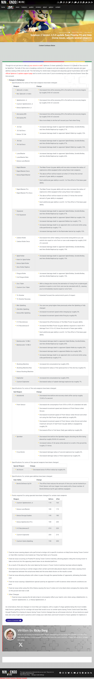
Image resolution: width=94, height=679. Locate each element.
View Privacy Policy (25, 675)
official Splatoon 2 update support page (19, 73)
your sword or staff (36, 65)
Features (24, 7)
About (45, 7)
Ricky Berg (87, 32)
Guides (31, 7)
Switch (89, 40)
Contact (57, 7)
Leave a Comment (63, 32)
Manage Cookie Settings (38, 675)
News (17, 7)
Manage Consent (21, 678)
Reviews (38, 7)
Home (3, 7)
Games (51, 7)
